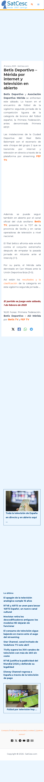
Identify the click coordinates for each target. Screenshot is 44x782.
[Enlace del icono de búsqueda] (32, 4)
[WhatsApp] (25, 329)
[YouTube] (24, 740)
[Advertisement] (22, 35)
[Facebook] (19, 329)
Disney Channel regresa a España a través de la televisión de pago (21, 675)
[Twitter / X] (13, 329)
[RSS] (28, 740)
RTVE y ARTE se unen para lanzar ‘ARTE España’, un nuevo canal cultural (22, 608)
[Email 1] (32, 740)
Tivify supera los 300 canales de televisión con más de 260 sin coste (21, 652)
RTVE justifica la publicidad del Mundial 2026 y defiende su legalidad (21, 663)
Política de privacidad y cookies (22, 730)
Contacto (5, 730)
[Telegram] (31, 329)
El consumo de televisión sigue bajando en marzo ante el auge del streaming (21, 634)
